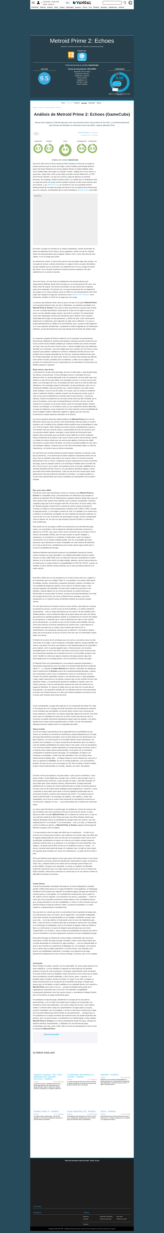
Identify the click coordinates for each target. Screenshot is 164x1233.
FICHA (63, 103)
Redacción (86, 1216)
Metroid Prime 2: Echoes (82, 40)
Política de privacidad (105, 1219)
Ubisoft (45, 4)
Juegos (62, 7)
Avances (78, 7)
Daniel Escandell (83, 132)
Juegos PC (51, 4)
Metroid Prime (53, 185)
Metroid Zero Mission (80, 295)
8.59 (119, 78)
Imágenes (91, 103)
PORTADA (34, 7)
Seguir (117, 84)
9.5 (44, 78)
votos (119, 94)
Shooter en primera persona (93, 46)
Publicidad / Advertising (106, 1216)
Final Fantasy (47, 1)
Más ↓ (67, 2)
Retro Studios (85, 71)
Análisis (50, 7)
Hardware (104, 7)
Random (96, 7)
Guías (56, 7)
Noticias (43, 7)
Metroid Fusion (83, 190)
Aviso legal (119, 1216)
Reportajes (70, 7)
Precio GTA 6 (55, 1)
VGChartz (85, 1224)
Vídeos (99, 103)
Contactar (85, 1219)
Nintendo (86, 74)
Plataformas (113, 7)
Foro (90, 7)
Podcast (121, 7)
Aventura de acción (75, 46)
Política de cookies (122, 1219)
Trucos (85, 7)
